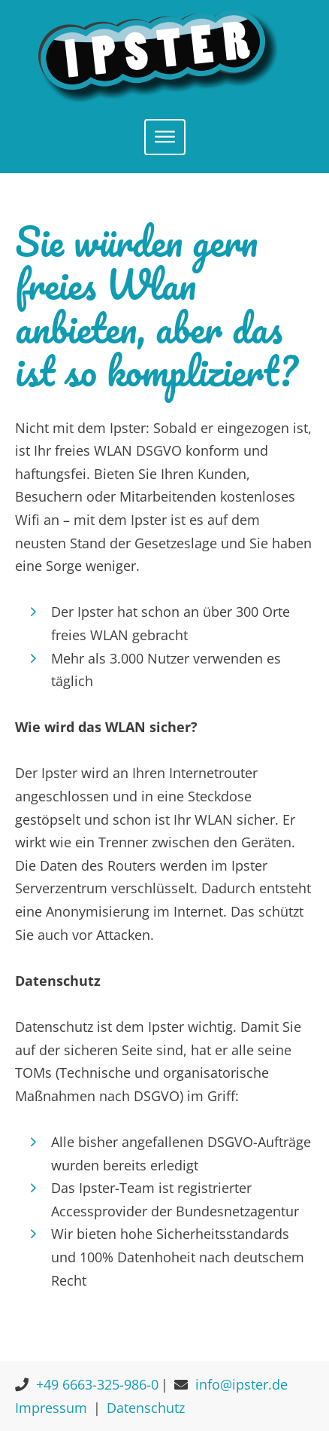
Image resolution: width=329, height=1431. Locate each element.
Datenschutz (146, 1408)
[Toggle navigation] (165, 137)
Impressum (51, 1408)
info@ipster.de (241, 1384)
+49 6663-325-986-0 (97, 1384)
